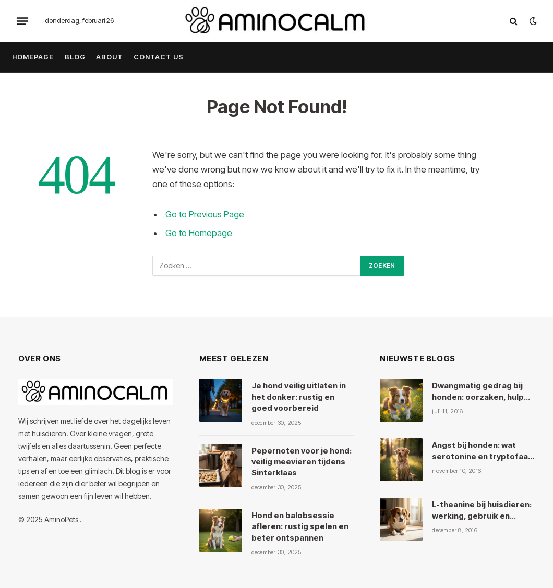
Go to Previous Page (204, 214)
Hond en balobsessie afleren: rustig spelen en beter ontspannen (299, 526)
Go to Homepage (198, 233)
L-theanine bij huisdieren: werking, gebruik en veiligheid (482, 510)
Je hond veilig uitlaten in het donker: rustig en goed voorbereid (298, 397)
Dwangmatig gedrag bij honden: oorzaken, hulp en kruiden (478, 391)
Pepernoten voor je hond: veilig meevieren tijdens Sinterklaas (301, 462)
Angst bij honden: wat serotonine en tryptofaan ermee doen (482, 451)
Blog (75, 57)
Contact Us (159, 57)
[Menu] (22, 21)
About (109, 57)
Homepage (33, 57)
